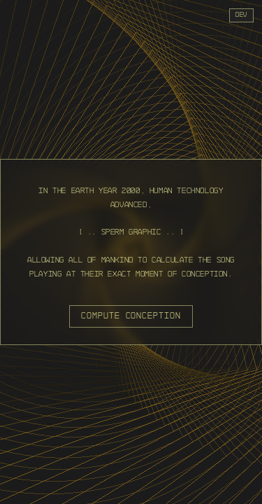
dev (241, 15)
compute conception (131, 316)
